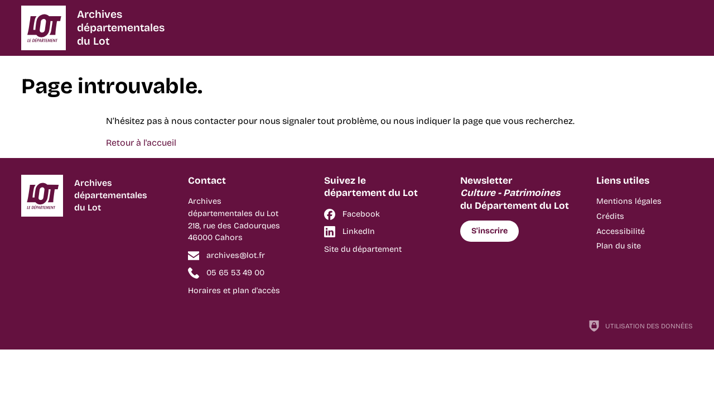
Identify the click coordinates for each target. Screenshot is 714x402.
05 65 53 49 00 (235, 272)
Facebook (361, 214)
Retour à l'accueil (141, 142)
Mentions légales (629, 201)
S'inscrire (489, 231)
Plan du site (618, 246)
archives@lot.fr (235, 255)
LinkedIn (358, 231)
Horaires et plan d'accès (234, 290)
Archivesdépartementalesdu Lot (121, 27)
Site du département (363, 249)
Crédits (610, 216)
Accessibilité (620, 231)
